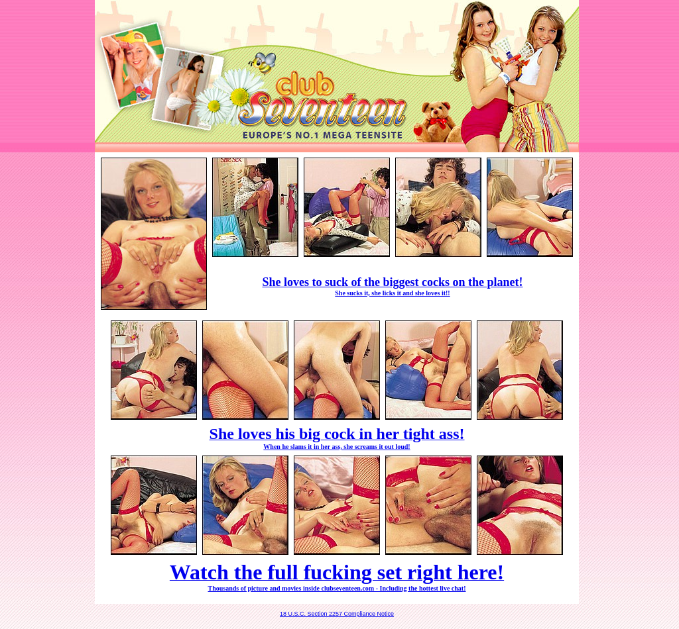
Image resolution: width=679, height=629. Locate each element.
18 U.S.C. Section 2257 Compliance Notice (337, 613)
